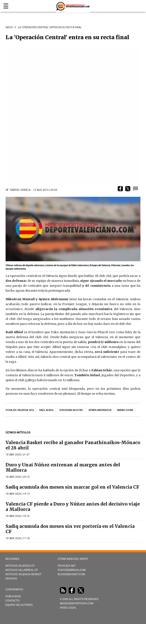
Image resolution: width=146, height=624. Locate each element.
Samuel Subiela (20, 189)
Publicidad (13, 596)
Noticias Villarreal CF (21, 570)
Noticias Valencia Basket (23, 574)
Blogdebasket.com (71, 574)
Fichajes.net (67, 565)
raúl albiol (46, 410)
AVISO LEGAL (68, 607)
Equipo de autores (19, 604)
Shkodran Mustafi (71, 410)
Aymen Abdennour (100, 410)
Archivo (11, 578)
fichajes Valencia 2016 (20, 410)
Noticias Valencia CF (20, 565)
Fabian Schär (125, 410)
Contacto (12, 600)
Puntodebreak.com (72, 570)
